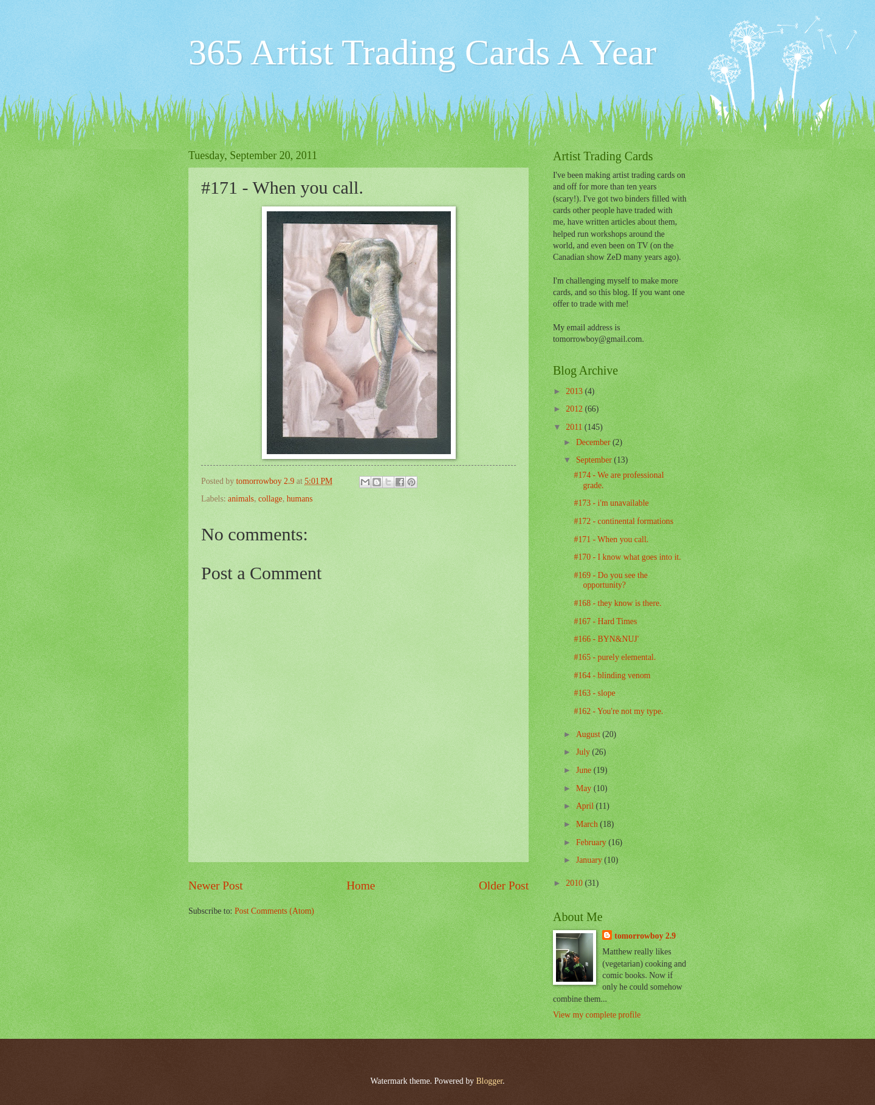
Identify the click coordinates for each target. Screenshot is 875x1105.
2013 (575, 391)
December (594, 442)
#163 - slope (594, 693)
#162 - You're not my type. (618, 711)
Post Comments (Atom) (274, 911)
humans (300, 498)
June (585, 770)
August (589, 734)
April (586, 806)
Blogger (489, 1081)
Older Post (504, 885)
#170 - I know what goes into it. (627, 557)
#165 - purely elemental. (615, 657)
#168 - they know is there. (617, 603)
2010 (575, 883)
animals (241, 498)
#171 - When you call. (611, 539)
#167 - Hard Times (605, 621)
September (595, 459)
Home (360, 885)
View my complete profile (596, 1014)
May (585, 788)
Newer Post (215, 885)
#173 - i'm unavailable (611, 503)
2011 (575, 427)
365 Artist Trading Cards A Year (422, 52)
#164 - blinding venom (612, 675)
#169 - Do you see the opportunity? (610, 580)
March (588, 824)
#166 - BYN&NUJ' (606, 639)
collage (270, 498)
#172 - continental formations (623, 521)
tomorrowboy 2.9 (645, 935)
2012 (575, 408)
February (592, 842)
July (584, 751)
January (590, 860)
